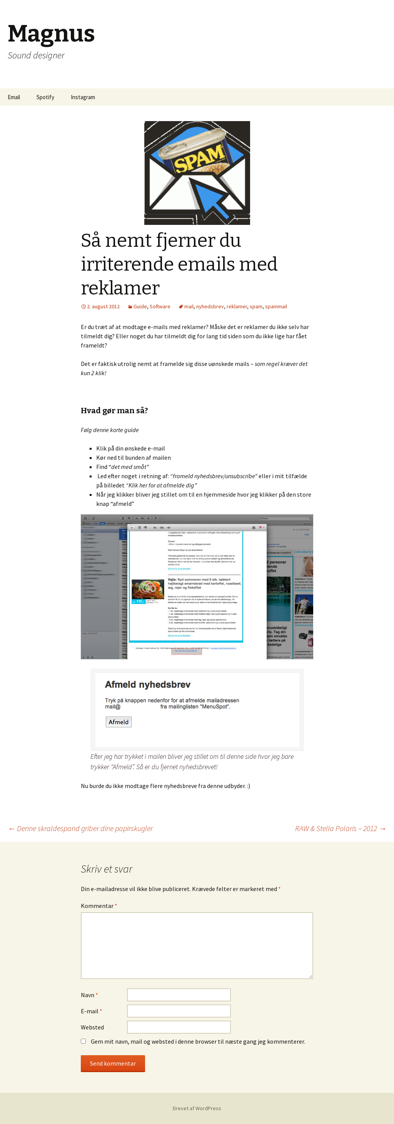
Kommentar (99, 906)
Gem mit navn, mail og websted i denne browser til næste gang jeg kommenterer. (198, 1041)
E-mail (91, 1011)
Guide (140, 306)
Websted (92, 1027)
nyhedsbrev (210, 306)
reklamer (237, 306)
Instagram (83, 97)
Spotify (45, 97)
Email (14, 97)
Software (160, 306)
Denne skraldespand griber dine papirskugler (80, 828)
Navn (89, 995)
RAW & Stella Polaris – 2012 (340, 828)
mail (189, 306)
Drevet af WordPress (197, 1108)
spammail (276, 306)
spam (256, 306)
